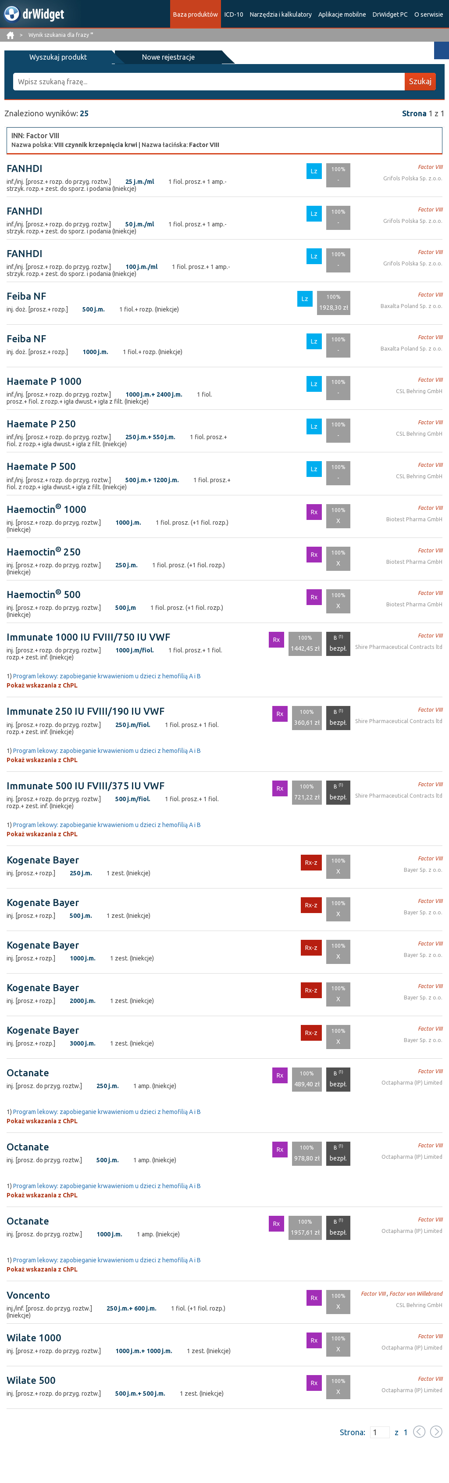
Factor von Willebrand (416, 1293)
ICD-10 (233, 14)
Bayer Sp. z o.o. (423, 869)
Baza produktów (195, 14)
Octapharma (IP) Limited (412, 1082)
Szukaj (420, 81)
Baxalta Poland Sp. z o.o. (411, 306)
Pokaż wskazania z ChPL (42, 685)
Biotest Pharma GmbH (415, 519)
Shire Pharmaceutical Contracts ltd (399, 647)
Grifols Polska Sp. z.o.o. (413, 178)
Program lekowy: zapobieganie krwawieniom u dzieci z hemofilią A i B (107, 676)
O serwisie (428, 14)
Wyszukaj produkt (48, 57)
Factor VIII (430, 166)
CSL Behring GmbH (419, 391)
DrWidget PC (390, 14)
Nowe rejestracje (139, 57)
